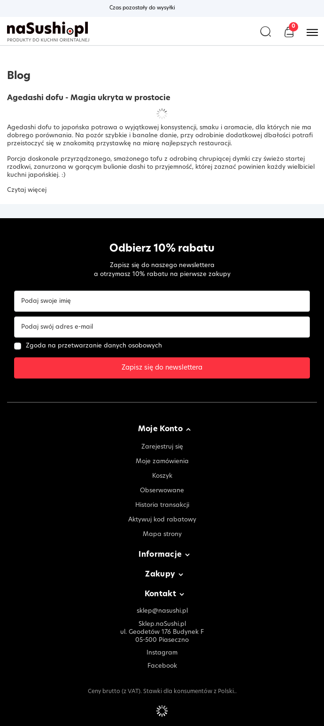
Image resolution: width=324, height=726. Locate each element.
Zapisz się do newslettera (162, 367)
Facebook (162, 666)
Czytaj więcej (26, 190)
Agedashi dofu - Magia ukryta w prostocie (88, 98)
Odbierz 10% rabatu (162, 249)
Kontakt (160, 594)
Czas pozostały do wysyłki (142, 8)
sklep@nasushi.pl (162, 611)
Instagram (162, 653)
